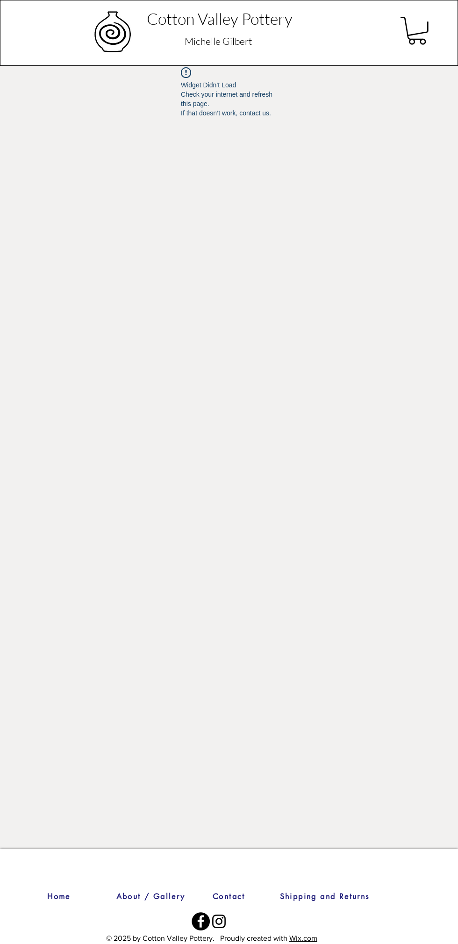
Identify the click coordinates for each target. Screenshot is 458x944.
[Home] (59, 896)
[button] (417, 31)
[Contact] (229, 896)
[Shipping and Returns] (324, 896)
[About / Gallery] (150, 896)
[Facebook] (201, 921)
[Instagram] (219, 921)
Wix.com (303, 938)
